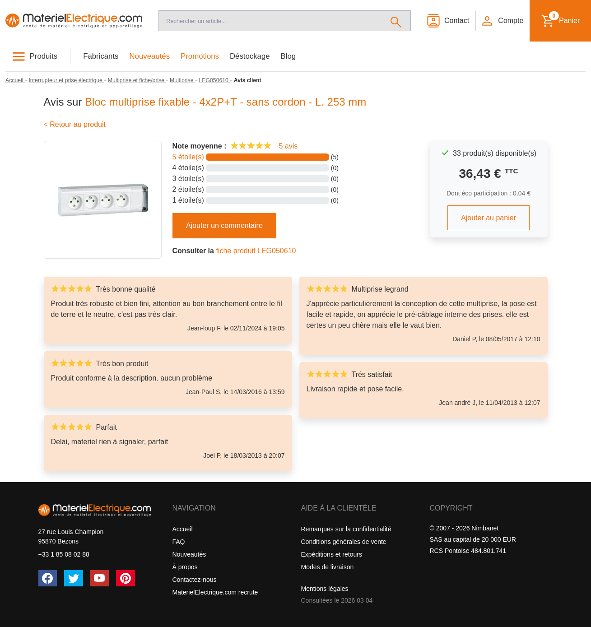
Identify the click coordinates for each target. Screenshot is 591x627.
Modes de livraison (327, 567)
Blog (288, 56)
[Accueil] (73, 21)
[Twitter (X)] (73, 578)
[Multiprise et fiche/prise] (137, 80)
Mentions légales (325, 588)
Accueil (182, 529)
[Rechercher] (396, 20)
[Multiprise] (182, 80)
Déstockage (250, 56)
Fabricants (100, 56)
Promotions (200, 56)
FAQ (178, 541)
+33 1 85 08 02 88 (63, 554)
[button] (502, 20)
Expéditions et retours (331, 554)
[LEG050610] (214, 80)
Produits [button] (44, 56)
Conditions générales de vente (343, 541)
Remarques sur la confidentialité (346, 529)
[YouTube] (99, 578)
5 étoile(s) (188, 157)
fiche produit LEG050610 (256, 251)
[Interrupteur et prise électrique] (66, 80)
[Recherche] (270, 20)
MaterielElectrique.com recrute (215, 592)
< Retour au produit (75, 124)
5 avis (288, 146)
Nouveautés (150, 56)
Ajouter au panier (488, 218)
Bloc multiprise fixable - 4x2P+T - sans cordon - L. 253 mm (225, 102)
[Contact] (448, 20)
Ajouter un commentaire (224, 225)
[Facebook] (47, 578)
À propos (185, 567)
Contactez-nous (194, 579)
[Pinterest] (125, 578)
